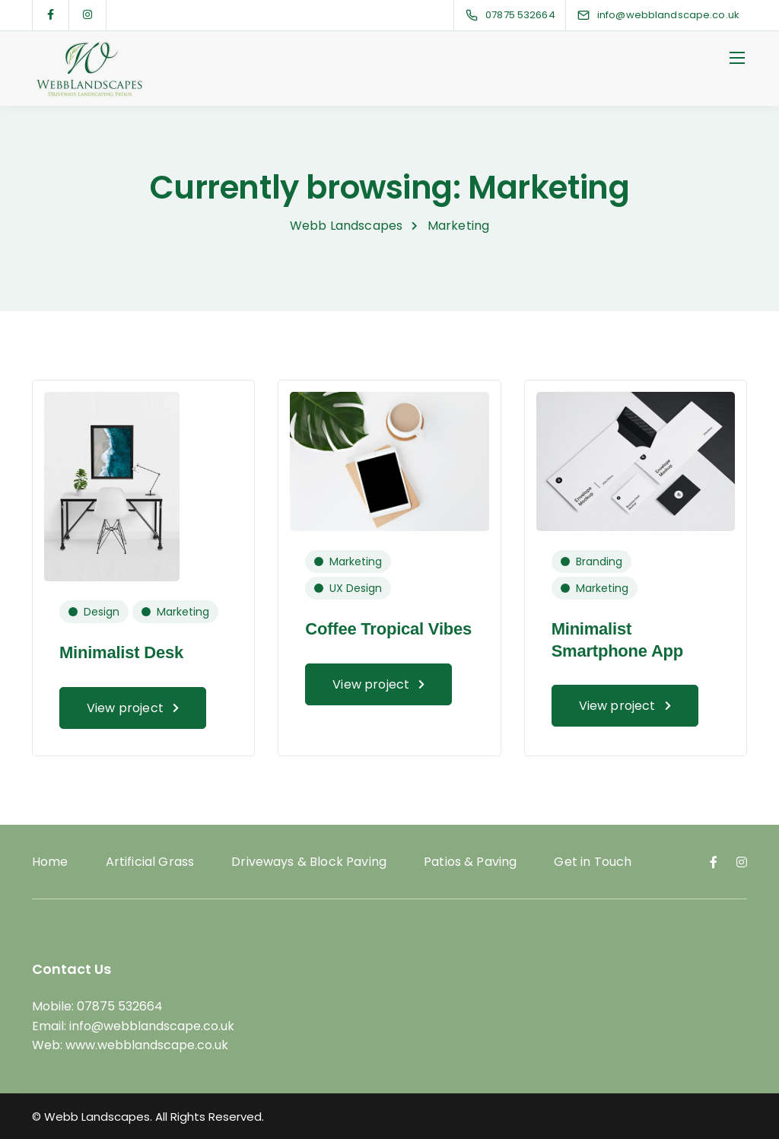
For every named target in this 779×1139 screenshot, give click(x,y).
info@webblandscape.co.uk (151, 1026)
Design (101, 611)
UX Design (355, 588)
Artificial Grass (150, 861)
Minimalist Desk (121, 652)
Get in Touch (592, 861)
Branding (599, 561)
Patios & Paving (470, 861)
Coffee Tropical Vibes (388, 628)
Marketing (183, 611)
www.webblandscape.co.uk (146, 1045)
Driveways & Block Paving (308, 861)
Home (50, 861)
